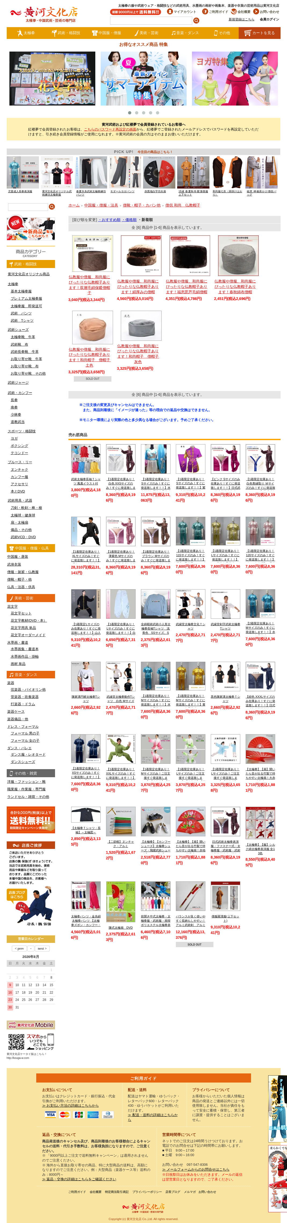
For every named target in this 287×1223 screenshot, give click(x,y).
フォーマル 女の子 (25, 741)
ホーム (74, 205)
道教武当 (18, 422)
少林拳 (16, 415)
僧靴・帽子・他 (19, 579)
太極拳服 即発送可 (26, 306)
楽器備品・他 (17, 719)
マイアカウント (181, 12)
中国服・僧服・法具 (101, 205)
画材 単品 (18, 664)
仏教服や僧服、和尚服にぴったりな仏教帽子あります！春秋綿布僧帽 (235, 286)
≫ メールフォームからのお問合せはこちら (196, 1169)
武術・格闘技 (66, 33)
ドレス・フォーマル (23, 727)
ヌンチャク (19, 470)
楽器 (10, 683)
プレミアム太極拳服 (26, 298)
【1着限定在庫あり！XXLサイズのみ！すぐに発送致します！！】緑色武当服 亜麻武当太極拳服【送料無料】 (121, 778)
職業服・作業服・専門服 (26, 789)
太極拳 (26, 33)
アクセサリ (19, 484)
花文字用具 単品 (23, 628)
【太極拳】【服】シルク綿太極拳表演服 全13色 (260, 849)
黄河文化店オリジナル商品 (29, 274)
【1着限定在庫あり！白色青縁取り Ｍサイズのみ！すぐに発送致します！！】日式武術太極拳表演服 (260, 487)
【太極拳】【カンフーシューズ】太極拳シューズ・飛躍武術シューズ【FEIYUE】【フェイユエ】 (155, 850)
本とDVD (18, 491)
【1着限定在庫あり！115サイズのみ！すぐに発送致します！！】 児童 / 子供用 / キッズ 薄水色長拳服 (190, 559)
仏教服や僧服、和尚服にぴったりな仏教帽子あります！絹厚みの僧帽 (138, 286)
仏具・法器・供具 (21, 587)
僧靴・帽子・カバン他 (142, 205)
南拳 (14, 407)
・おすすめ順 (109, 220)
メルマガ (190, 1191)
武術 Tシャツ (22, 321)
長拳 (14, 400)
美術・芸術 (146, 33)
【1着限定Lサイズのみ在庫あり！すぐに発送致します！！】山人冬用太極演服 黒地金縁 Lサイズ (86, 633)
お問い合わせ (266, 12)
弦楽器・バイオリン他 (28, 690)
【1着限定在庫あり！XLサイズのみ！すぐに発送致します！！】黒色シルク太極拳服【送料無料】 (86, 560)
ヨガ (14, 438)
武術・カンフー (20, 393)
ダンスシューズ (23, 762)
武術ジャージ (18, 383)
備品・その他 (21, 530)
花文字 (12, 607)
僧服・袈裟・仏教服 (23, 572)
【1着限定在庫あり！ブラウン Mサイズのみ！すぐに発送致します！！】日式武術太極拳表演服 (155, 560)
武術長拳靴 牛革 (25, 352)
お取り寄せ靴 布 (25, 366)
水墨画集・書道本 (25, 649)
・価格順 (129, 220)
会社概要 (240, 12)
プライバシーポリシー (147, 1191)
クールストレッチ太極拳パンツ (277, 1108)
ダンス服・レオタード (28, 754)
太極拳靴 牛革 (23, 337)
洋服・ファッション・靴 (26, 782)
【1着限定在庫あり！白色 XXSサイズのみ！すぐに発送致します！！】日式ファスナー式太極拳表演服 (121, 487)
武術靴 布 (19, 344)
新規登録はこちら (242, 19)
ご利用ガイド (215, 12)
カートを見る (259, 33)
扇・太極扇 (19, 522)
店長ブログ (172, 1191)
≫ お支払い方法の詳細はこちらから (70, 1106)
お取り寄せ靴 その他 (28, 373)
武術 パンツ (21, 313)
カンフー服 (19, 477)
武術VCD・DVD (23, 537)
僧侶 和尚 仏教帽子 (182, 205)
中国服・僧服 (106, 33)
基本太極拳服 (21, 291)
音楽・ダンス (185, 33)
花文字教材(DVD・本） (29, 620)
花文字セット (21, 613)
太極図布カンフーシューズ (277, 1178)
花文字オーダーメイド (28, 635)
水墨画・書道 (17, 643)
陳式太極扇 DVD (121, 927)
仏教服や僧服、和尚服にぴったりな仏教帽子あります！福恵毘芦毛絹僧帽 (186, 286)
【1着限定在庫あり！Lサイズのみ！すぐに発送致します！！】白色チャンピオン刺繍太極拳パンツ (121, 633)
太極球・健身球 (23, 515)
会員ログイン (269, 19)
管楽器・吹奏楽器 (25, 697)
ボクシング (19, 446)
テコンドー (19, 453)
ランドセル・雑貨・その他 (28, 797)
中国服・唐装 (17, 557)
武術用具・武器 (20, 500)
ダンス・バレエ (19, 748)
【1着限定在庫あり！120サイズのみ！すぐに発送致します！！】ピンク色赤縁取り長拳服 (260, 559)
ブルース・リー (20, 462)
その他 (222, 33)
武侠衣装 (14, 564)
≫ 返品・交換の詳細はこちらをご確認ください (79, 1179)
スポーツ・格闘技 (22, 431)
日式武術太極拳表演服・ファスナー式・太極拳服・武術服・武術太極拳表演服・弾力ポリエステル (225, 850)
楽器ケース (16, 712)
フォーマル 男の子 (25, 733)
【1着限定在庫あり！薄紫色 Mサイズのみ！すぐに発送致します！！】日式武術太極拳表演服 (121, 560)
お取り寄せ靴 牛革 (26, 359)
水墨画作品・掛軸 (25, 656)
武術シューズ (18, 330)
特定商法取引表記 (117, 1191)
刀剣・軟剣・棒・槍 (26, 508)
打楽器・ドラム (23, 704)
